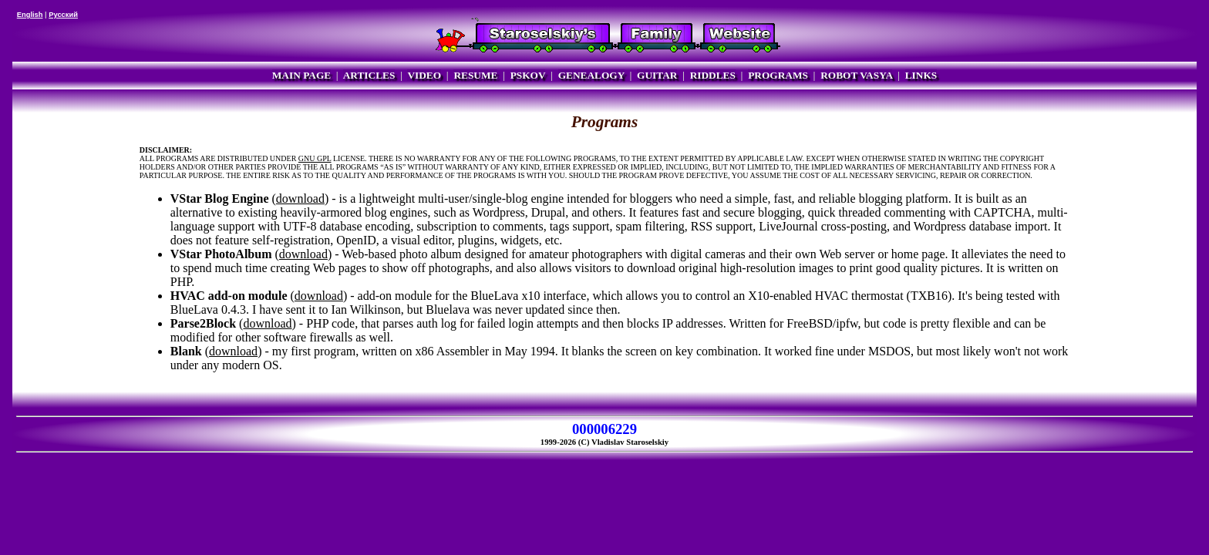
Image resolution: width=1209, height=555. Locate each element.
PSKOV (528, 75)
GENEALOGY (591, 75)
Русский (63, 14)
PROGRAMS (778, 75)
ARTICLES (369, 75)
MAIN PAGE (301, 75)
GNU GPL (315, 158)
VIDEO (424, 75)
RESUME (475, 75)
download (300, 198)
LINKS (921, 75)
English (30, 14)
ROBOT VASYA (856, 75)
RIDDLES (713, 75)
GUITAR (657, 75)
